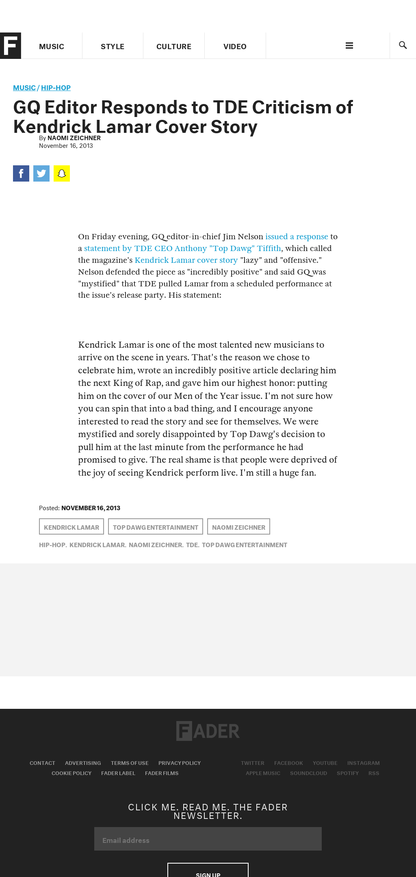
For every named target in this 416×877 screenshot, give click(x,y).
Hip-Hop (56, 86)
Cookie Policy (71, 772)
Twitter (252, 762)
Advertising (83, 762)
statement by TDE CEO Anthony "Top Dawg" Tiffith (182, 248)
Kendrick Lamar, (97, 544)
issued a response (296, 236)
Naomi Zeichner (74, 137)
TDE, (192, 544)
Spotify (348, 772)
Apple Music (263, 772)
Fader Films (162, 772)
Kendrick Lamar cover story (186, 260)
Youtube (325, 762)
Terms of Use (130, 762)
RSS (373, 772)
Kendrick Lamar (71, 526)
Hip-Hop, (53, 544)
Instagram (363, 762)
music (24, 86)
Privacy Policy (179, 762)
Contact (42, 762)
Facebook (288, 762)
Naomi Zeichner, (156, 544)
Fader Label (118, 772)
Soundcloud (308, 772)
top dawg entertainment (155, 526)
